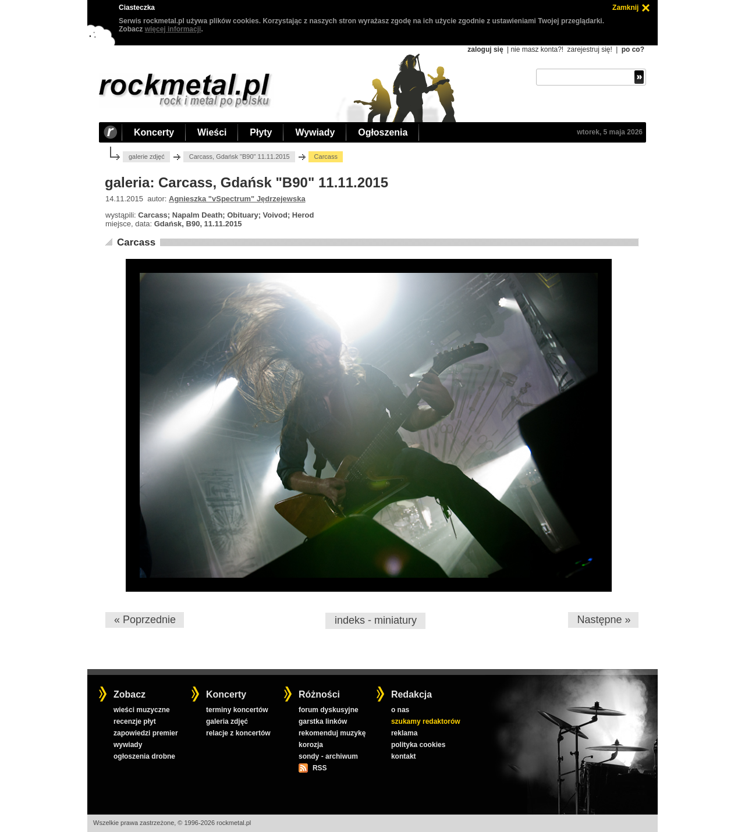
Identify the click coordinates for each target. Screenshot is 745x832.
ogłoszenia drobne (144, 756)
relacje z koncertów (238, 733)
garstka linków (323, 721)
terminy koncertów (237, 710)
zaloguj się (485, 49)
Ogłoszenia (382, 132)
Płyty (261, 132)
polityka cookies (418, 745)
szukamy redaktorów (425, 721)
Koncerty (154, 132)
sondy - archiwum (328, 756)
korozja (311, 745)
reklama (404, 733)
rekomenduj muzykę (332, 733)
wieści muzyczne (141, 710)
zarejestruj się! (589, 49)
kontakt (403, 756)
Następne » (603, 619)
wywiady (127, 745)
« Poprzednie (145, 619)
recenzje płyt (134, 721)
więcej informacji (173, 29)
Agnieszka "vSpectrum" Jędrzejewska (237, 198)
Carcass (136, 242)
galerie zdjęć (147, 156)
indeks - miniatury (376, 620)
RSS (320, 768)
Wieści (211, 132)
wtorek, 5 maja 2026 (610, 132)
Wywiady (315, 132)
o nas (400, 710)
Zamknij (625, 7)
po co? (633, 49)
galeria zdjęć (227, 721)
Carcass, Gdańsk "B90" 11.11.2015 (239, 156)
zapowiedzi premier (145, 733)
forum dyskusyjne (329, 710)
